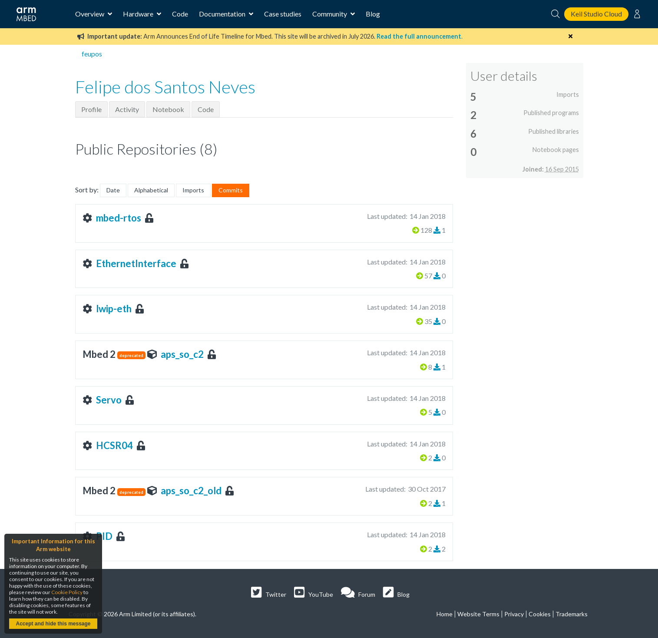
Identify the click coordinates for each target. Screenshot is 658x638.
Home (444, 614)
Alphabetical (151, 190)
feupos (92, 54)
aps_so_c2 (182, 354)
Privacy (514, 614)
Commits (230, 190)
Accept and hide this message (53, 624)
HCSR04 (114, 445)
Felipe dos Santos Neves (165, 86)
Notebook (168, 109)
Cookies (540, 614)
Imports (193, 190)
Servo (109, 400)
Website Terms (478, 614)
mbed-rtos (118, 218)
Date (113, 190)
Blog (373, 14)
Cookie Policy (67, 592)
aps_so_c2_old (191, 490)
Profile (91, 109)
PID (104, 536)
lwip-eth (114, 308)
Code (180, 14)
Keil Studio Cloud (596, 14)
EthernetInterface (136, 263)
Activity (127, 109)
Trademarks (571, 614)
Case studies (282, 14)
